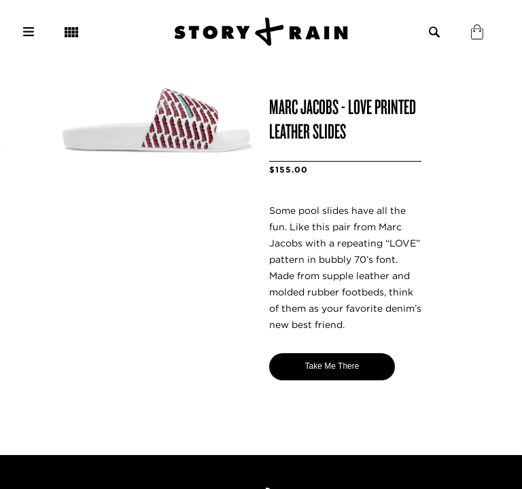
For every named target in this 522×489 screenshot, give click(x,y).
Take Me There (332, 366)
